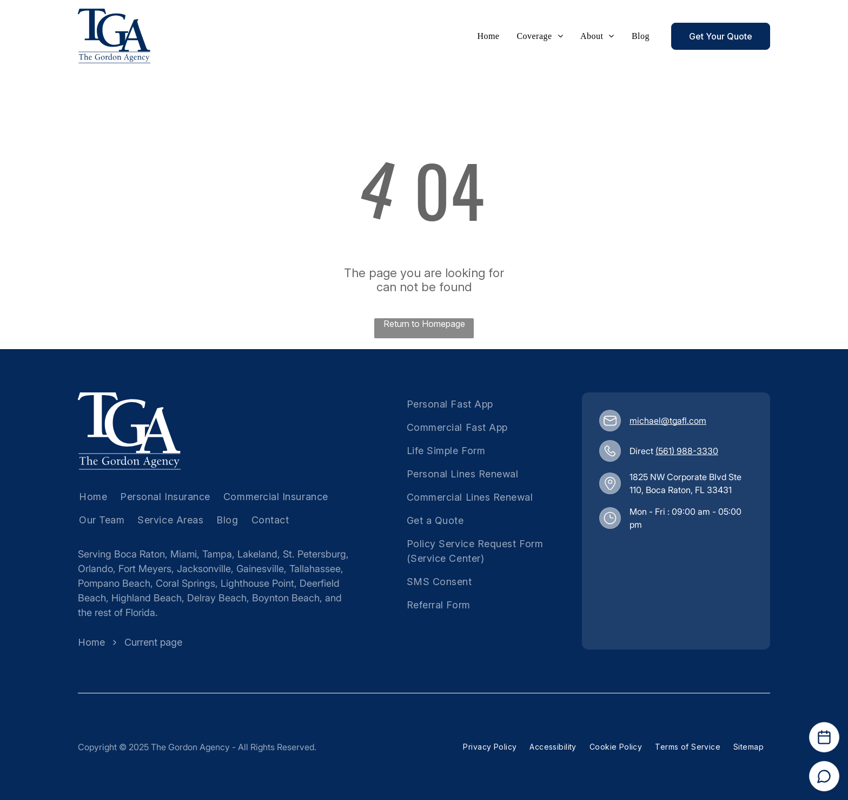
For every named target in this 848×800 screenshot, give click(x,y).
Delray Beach (217, 598)
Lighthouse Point (257, 583)
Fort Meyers (144, 568)
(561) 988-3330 (686, 450)
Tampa (217, 554)
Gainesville (260, 568)
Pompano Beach (114, 583)
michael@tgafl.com (668, 420)
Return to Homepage (424, 323)
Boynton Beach (286, 598)
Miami (183, 554)
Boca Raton (139, 554)
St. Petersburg (314, 554)
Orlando (95, 568)
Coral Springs (185, 583)
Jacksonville (204, 568)
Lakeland (257, 554)
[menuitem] (488, 36)
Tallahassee (315, 568)
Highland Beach (146, 598)
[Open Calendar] (824, 737)
